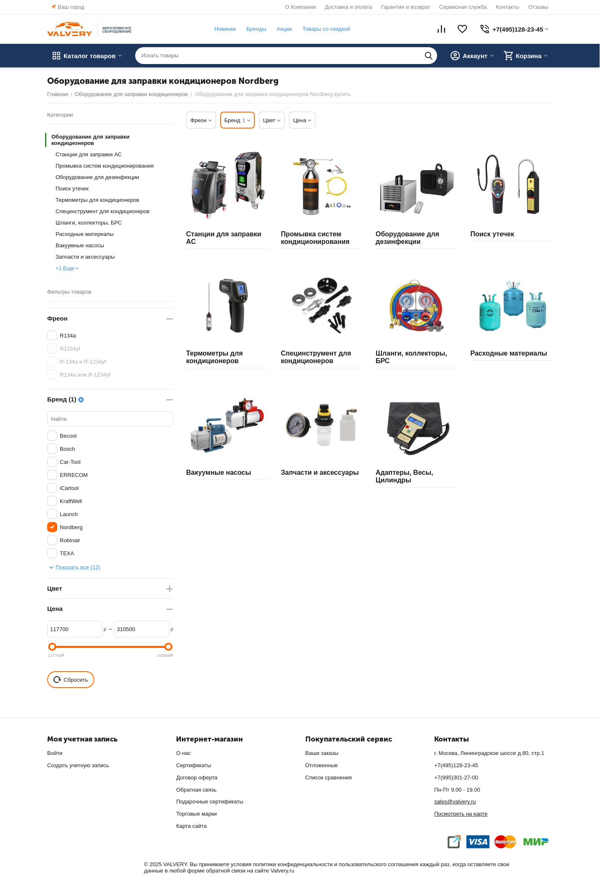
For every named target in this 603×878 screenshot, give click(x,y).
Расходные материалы (85, 234)
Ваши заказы (322, 753)
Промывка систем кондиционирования (105, 166)
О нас (183, 753)
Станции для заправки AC (89, 154)
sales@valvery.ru (455, 801)
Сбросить (70, 679)
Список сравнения (328, 777)
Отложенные (321, 765)
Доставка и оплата (348, 7)
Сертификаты (193, 765)
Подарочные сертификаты (209, 801)
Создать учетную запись (78, 765)
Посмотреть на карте (460, 814)
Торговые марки (196, 814)
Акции (284, 29)
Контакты (507, 7)
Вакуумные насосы (80, 245)
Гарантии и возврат (405, 7)
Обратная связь (196, 790)
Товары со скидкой (326, 29)
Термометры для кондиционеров (97, 200)
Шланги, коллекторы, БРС (89, 223)
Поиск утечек (72, 188)
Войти (54, 753)
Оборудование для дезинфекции (97, 177)
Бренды (256, 29)
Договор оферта (196, 777)
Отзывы (538, 7)
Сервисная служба (463, 7)
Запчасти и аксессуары (85, 257)
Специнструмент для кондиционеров (102, 211)
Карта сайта (191, 826)
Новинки (225, 29)
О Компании (300, 7)
